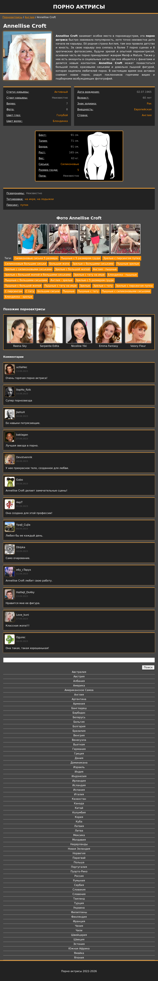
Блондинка (60, 121)
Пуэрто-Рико (79, 871)
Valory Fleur (138, 346)
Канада (79, 803)
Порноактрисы (12, 17)
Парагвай (79, 857)
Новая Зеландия (79, 848)
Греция (79, 753)
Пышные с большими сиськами (26, 280)
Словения (79, 894)
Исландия (79, 785)
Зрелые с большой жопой (72, 269)
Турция (79, 903)
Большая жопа (59, 263)
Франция (79, 921)
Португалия (79, 866)
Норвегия (79, 853)
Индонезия (78, 776)
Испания (79, 789)
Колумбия (79, 812)
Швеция (79, 939)
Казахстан (79, 798)
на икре (30, 199)
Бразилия (78, 730)
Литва (79, 830)
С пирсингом (13, 291)
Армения (79, 703)
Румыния (79, 880)
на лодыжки (45, 199)
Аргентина (79, 699)
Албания (79, 681)
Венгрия (79, 735)
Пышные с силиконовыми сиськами (126, 291)
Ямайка (79, 953)
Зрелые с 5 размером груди (95, 280)
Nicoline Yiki (79, 346)
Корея (79, 817)
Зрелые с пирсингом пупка (121, 258)
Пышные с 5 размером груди (80, 258)
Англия (30, 17)
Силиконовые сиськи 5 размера (36, 258)
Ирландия (79, 780)
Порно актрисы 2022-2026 (79, 971)
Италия (79, 794)
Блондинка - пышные (122, 274)
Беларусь (79, 717)
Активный (61, 91)
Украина (79, 907)
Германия (79, 749)
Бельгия (79, 721)
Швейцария (79, 934)
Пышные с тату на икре (60, 285)
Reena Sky (20, 346)
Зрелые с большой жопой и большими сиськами (38, 274)
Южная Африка (79, 948)
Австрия (79, 676)
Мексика (79, 835)
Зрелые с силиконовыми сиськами (28, 269)
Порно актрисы (79, 7)
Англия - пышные (105, 269)
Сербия (79, 885)
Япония (79, 957)
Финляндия (79, 916)
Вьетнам (79, 744)
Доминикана (79, 762)
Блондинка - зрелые (18, 296)
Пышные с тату (88, 291)
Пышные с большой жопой (23, 285)
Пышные (68, 291)
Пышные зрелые (128, 263)
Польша (79, 862)
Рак (149, 103)
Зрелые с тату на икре (89, 274)
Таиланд (79, 898)
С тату (29, 291)
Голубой (62, 115)
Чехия (79, 925)
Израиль (79, 767)
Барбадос (78, 712)
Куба (79, 821)
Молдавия (79, 839)
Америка (79, 685)
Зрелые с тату (103, 285)
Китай (79, 808)
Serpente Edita (49, 346)
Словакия (78, 889)
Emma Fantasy (108, 346)
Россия (79, 876)
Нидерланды (79, 844)
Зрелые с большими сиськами (93, 263)
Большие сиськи (48, 291)
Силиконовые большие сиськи (25, 263)
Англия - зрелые (61, 280)
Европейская (143, 109)
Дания (79, 758)
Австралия (79, 671)
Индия (79, 771)
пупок (24, 204)
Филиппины (79, 912)
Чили (79, 930)
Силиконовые (70, 164)
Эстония (79, 944)
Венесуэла (79, 739)
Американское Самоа (79, 690)
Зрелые (85, 285)
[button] (32, 239)
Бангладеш (79, 708)
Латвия (79, 826)
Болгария (79, 726)
